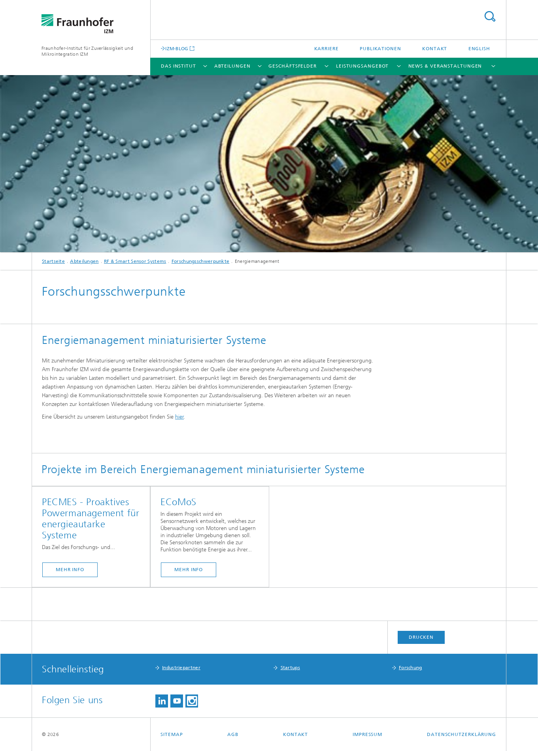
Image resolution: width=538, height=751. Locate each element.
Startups (290, 667)
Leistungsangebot (362, 66)
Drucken (421, 637)
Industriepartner (181, 667)
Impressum (367, 734)
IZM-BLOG (176, 48)
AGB (232, 734)
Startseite (53, 261)
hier (179, 416)
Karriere (326, 48)
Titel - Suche (489, 16)
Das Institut (178, 66)
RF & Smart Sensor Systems (135, 261)
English (479, 48)
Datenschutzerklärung (461, 734)
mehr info (70, 569)
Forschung (410, 667)
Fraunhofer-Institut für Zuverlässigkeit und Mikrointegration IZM (87, 51)
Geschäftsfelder (292, 66)
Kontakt (434, 48)
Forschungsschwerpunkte (201, 261)
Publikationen (380, 48)
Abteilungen (232, 66)
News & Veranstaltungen (445, 66)
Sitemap (171, 734)
